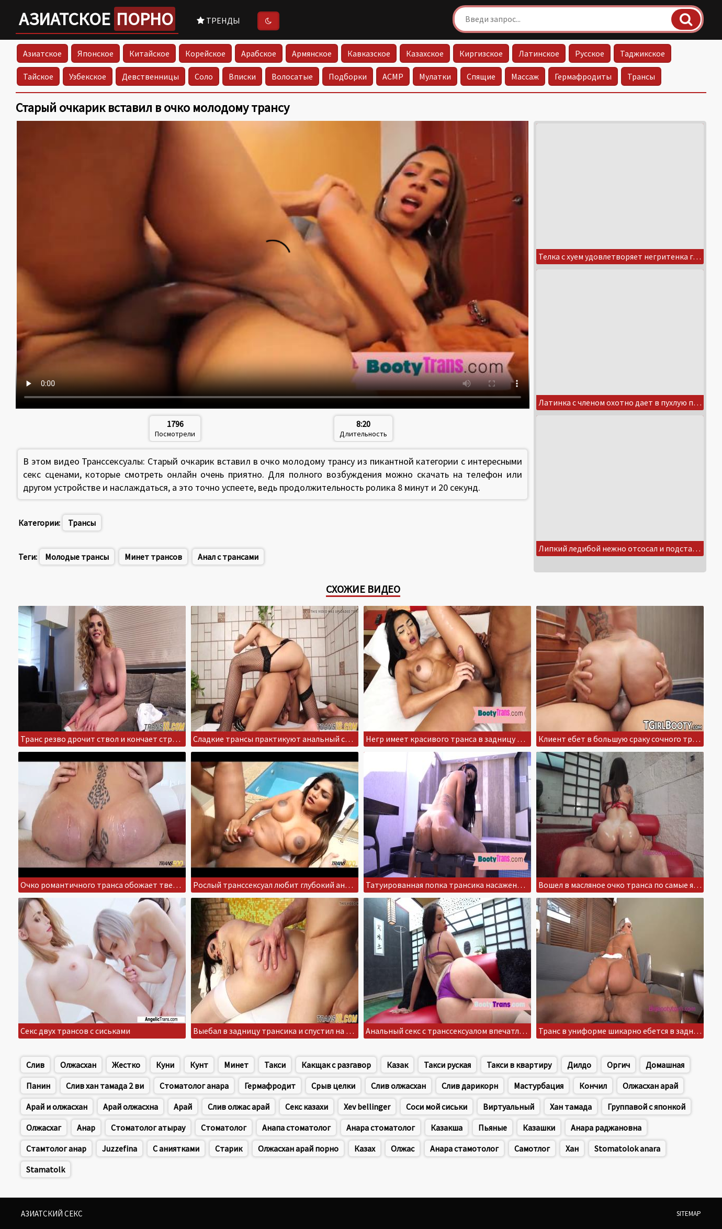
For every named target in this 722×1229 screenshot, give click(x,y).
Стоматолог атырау (148, 1127)
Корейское (205, 53)
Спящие (481, 76)
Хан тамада (571, 1106)
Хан (572, 1148)
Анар (86, 1127)
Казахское (425, 53)
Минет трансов (153, 556)
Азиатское (97, 19)
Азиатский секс (52, 1214)
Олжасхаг (43, 1127)
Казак (397, 1064)
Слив (35, 1064)
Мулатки (435, 76)
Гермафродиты (583, 76)
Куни (165, 1064)
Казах (364, 1148)
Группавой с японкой (646, 1106)
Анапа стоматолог (296, 1127)
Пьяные (492, 1127)
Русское (589, 53)
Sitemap (688, 1213)
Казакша (446, 1127)
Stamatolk (45, 1169)
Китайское (149, 53)
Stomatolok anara (627, 1148)
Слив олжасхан (398, 1085)
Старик (228, 1148)
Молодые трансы (77, 556)
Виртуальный (508, 1106)
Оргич (618, 1064)
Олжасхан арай (650, 1085)
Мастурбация (538, 1085)
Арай (183, 1106)
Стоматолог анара (194, 1085)
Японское (95, 53)
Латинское (538, 53)
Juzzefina (119, 1148)
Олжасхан (78, 1064)
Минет (236, 1064)
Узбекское (87, 76)
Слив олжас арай (238, 1106)
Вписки (242, 76)
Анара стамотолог (464, 1148)
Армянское (312, 53)
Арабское (258, 53)
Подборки (348, 76)
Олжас (402, 1148)
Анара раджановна (606, 1127)
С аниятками (176, 1148)
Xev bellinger (367, 1106)
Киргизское (481, 53)
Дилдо (579, 1064)
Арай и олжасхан (56, 1106)
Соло (204, 76)
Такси (275, 1064)
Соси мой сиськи (436, 1106)
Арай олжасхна (130, 1106)
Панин (38, 1085)
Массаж (525, 76)
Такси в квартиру (519, 1064)
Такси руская (447, 1064)
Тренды (218, 20)
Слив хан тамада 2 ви (105, 1085)
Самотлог (532, 1148)
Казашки (539, 1127)
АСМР (392, 76)
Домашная (665, 1064)
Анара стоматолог (380, 1127)
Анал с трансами (228, 556)
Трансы (641, 76)
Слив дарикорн (470, 1085)
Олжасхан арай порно (298, 1148)
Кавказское (368, 53)
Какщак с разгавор (336, 1064)
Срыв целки (333, 1085)
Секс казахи (306, 1106)
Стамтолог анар (56, 1148)
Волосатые (292, 76)
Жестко (126, 1064)
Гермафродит (270, 1085)
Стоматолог (223, 1127)
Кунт (199, 1064)
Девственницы (150, 76)
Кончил (593, 1085)
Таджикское (642, 53)
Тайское (38, 76)
